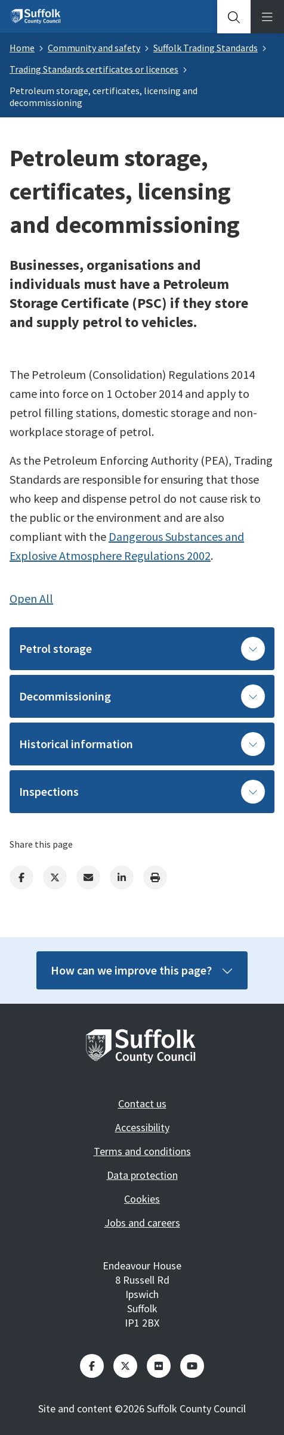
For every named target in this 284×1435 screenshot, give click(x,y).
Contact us (142, 1103)
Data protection (142, 1175)
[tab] (234, 16)
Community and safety (94, 48)
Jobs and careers (142, 1222)
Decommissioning (142, 696)
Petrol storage (142, 649)
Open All (31, 598)
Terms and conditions (142, 1151)
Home (22, 48)
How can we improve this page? (142, 970)
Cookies (142, 1199)
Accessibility (142, 1127)
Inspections (142, 792)
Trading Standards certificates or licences (94, 69)
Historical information (142, 744)
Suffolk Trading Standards (205, 48)
